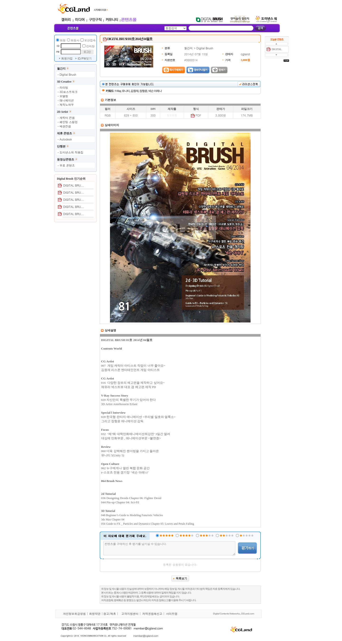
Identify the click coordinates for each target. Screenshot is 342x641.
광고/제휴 (109, 614)
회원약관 (94, 614)
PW (84, 58)
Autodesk (66, 139)
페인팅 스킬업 (69, 122)
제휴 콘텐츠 (64, 133)
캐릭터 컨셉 (67, 118)
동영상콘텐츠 (65, 159)
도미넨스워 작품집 (71, 152)
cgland (245, 54)
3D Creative (64, 81)
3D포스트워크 (69, 92)
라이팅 (64, 87)
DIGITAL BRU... (73, 185)
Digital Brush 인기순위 (71, 178)
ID (79, 58)
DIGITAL (277, 49)
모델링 (64, 96)
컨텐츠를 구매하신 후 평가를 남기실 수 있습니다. (169, 548)
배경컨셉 (65, 126)
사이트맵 (171, 614)
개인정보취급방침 (74, 614)
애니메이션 (67, 100)
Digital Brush (68, 74)
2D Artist (62, 111)
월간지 (61, 68)
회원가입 (67, 58)
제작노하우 (67, 105)
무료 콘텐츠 (67, 165)
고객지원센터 (129, 614)
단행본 (61, 146)
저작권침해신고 (152, 614)
